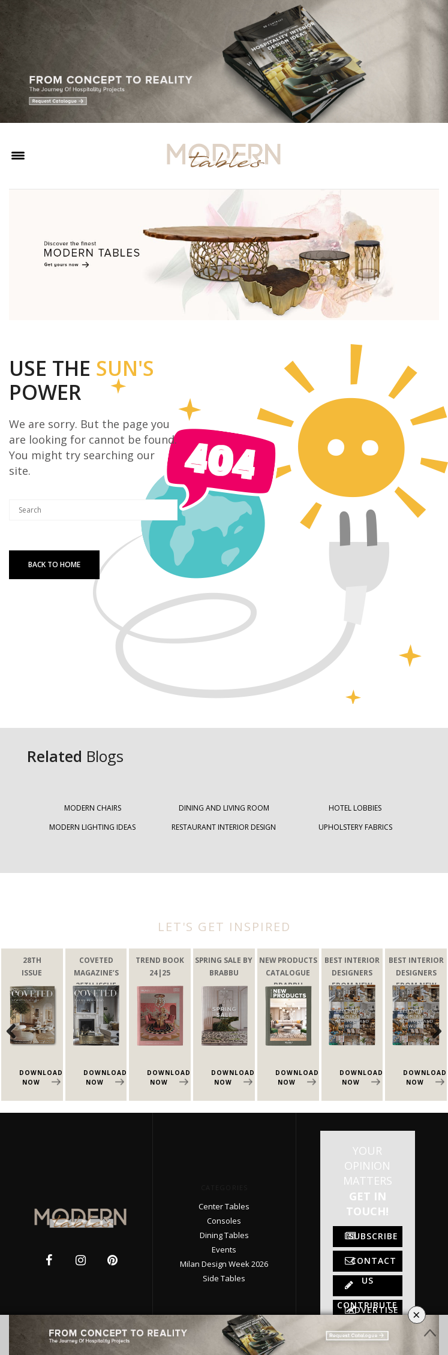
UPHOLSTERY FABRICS (355, 827)
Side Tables (224, 1278)
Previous (18, 1031)
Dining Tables (224, 1235)
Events (224, 1249)
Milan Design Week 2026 (224, 1263)
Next (430, 1031)
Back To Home (54, 564)
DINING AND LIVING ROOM (224, 808)
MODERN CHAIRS (92, 808)
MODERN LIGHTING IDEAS (92, 827)
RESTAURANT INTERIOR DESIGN (224, 827)
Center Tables (224, 1206)
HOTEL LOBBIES (355, 808)
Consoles (224, 1220)
